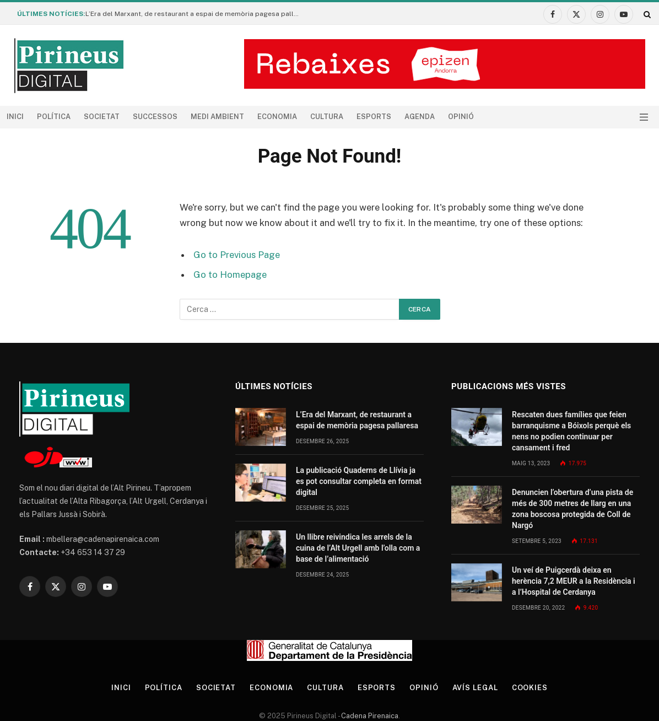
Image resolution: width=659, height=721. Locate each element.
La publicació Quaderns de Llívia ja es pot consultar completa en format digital (359, 481)
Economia (277, 116)
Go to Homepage (230, 274)
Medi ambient (217, 116)
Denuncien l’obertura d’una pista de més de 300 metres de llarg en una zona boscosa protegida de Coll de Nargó (572, 509)
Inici (15, 116)
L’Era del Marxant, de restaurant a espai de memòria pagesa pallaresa (195, 14)
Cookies (530, 688)
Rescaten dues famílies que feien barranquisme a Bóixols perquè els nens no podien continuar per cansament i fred (571, 431)
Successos (155, 116)
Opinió (461, 116)
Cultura (326, 116)
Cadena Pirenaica (368, 716)
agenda (419, 116)
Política (54, 116)
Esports (373, 116)
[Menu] (644, 117)
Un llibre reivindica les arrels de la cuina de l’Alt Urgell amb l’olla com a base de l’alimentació (358, 547)
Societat (102, 116)
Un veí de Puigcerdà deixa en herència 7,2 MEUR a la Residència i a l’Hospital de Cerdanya (573, 581)
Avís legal (475, 688)
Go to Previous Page (236, 254)
